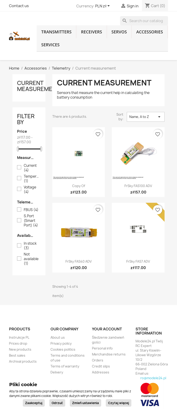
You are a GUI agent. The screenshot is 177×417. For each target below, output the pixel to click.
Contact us (19, 5)
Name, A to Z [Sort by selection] (145, 117)
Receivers (91, 32)
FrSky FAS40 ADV (78, 261)
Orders (97, 360)
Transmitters (56, 32)
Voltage (30, 189)
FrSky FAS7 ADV (138, 261)
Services (50, 44)
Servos (119, 32)
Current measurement (38, 86)
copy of (78, 186)
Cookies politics (62, 349)
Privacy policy (61, 343)
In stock (30, 245)
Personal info (102, 348)
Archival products (23, 361)
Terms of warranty (64, 366)
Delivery (56, 372)
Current (30, 168)
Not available (31, 259)
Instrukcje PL (19, 337)
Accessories (149, 32)
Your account (107, 329)
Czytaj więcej (118, 403)
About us (57, 337)
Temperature (32, 178)
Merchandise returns (109, 354)
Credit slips (101, 366)
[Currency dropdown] (103, 6)
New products (20, 349)
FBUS (31, 210)
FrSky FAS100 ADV (138, 186)
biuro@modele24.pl (151, 378)
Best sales (17, 355)
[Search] (144, 20)
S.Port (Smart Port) (31, 221)
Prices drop (18, 343)
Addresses (100, 372)
